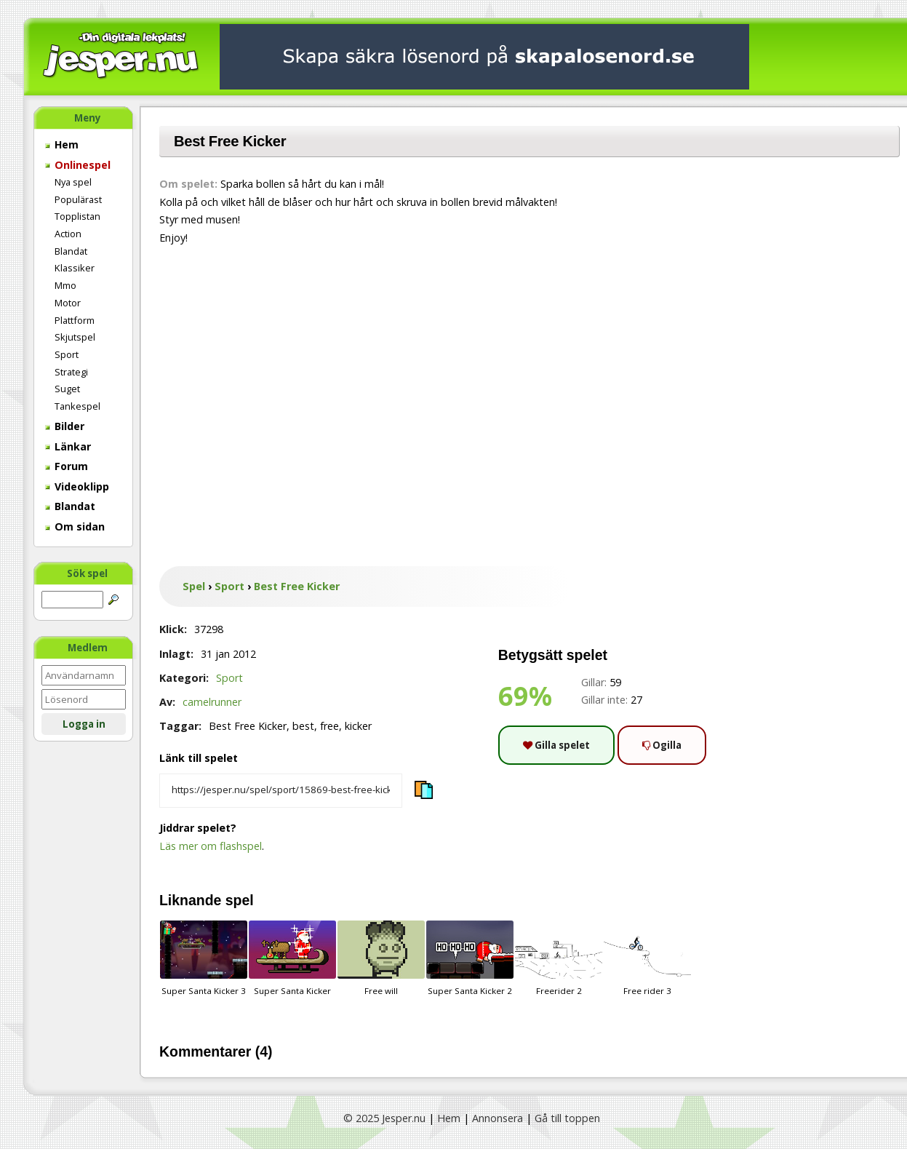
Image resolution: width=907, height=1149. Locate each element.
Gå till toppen (567, 1118)
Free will (381, 958)
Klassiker (75, 267)
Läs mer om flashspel (210, 846)
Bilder (64, 426)
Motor (68, 302)
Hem (62, 144)
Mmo (65, 285)
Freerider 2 (558, 958)
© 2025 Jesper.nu (384, 1118)
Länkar (68, 446)
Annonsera (497, 1118)
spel (239, 900)
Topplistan (77, 216)
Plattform (75, 320)
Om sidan (75, 526)
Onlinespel (78, 165)
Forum (66, 466)
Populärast (78, 199)
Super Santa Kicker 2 (470, 958)
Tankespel (77, 406)
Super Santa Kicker (292, 958)
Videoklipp (77, 486)
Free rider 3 (647, 958)
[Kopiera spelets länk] (280, 791)
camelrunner (212, 702)
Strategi (71, 371)
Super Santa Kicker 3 (203, 958)
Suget (67, 388)
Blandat (71, 251)
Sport (67, 354)
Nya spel (73, 181)
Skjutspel (75, 336)
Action (68, 233)
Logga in (84, 724)
